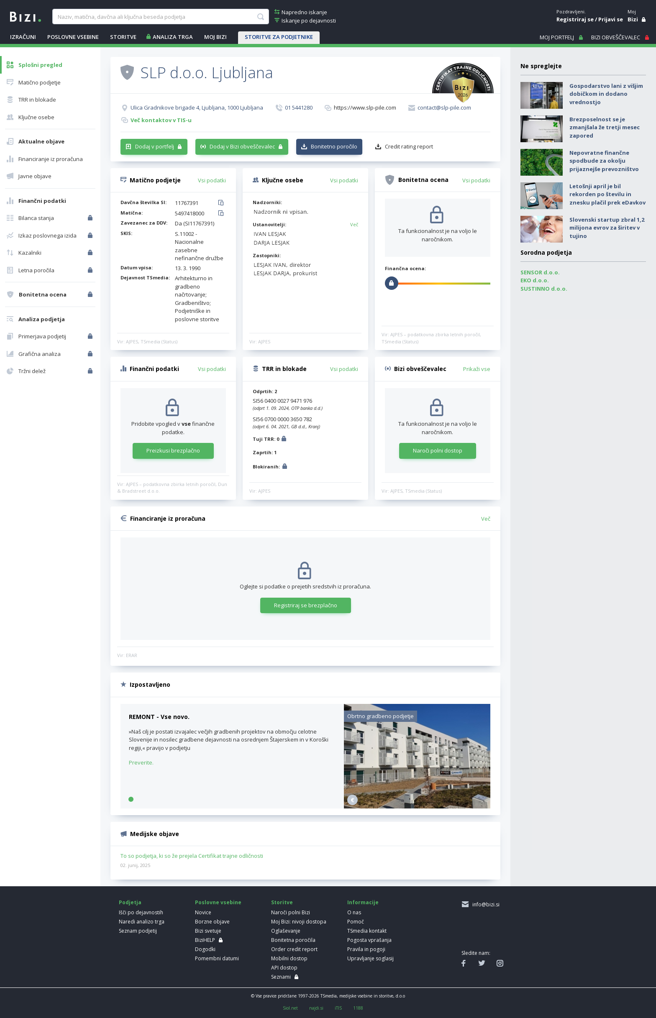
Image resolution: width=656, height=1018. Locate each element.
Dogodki (205, 949)
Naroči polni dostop (437, 450)
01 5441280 (299, 107)
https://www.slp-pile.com (365, 107)
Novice (203, 912)
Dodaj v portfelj (154, 146)
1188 (358, 1008)
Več (354, 224)
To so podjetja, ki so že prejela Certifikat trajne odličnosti (191, 856)
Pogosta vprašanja (369, 940)
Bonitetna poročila (293, 940)
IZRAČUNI (23, 37)
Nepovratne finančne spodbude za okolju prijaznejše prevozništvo (604, 161)
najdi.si (316, 1008)
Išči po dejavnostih (141, 912)
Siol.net (290, 1008)
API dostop (284, 967)
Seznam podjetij (138, 930)
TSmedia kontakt (367, 930)
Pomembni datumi (217, 958)
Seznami (281, 976)
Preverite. (141, 762)
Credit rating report (409, 146)
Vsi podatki (212, 180)
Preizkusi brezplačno (173, 450)
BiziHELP (205, 940)
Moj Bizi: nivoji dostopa (298, 921)
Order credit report (294, 949)
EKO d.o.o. (534, 280)
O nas (354, 912)
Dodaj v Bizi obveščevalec (242, 146)
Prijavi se (610, 19)
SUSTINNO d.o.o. (543, 288)
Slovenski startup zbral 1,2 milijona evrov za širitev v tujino (606, 228)
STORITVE (123, 37)
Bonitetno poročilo (334, 146)
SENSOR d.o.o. (540, 272)
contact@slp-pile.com (444, 107)
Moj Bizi (215, 37)
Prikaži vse (476, 369)
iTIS (338, 1008)
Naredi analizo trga (141, 921)
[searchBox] (160, 17)
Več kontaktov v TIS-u (161, 120)
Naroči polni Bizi (290, 912)
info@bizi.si (485, 904)
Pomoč (355, 921)
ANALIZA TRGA (173, 37)
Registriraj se (575, 19)
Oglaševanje (285, 930)
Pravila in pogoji (366, 949)
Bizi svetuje (208, 930)
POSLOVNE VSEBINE (73, 37)
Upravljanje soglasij (370, 958)
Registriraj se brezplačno (305, 605)
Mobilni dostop (289, 958)
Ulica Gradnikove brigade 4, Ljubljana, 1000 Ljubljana (197, 107)
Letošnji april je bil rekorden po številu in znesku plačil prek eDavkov (607, 194)
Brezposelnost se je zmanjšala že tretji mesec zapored (604, 127)
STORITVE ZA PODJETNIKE (279, 37)
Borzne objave (212, 921)
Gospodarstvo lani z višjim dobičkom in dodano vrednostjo (606, 94)
